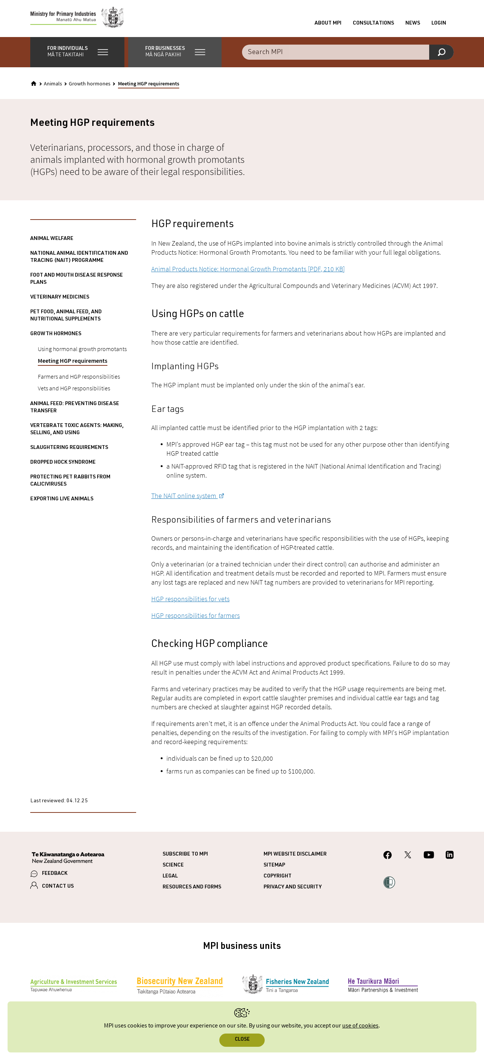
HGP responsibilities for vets (190, 599)
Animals (53, 84)
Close (242, 1039)
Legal (170, 877)
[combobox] (348, 52)
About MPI (328, 23)
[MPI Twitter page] (407, 857)
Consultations (373, 23)
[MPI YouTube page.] (429, 857)
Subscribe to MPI (185, 855)
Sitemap (274, 866)
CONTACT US (58, 887)
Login (438, 23)
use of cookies (360, 1026)
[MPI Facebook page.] (387, 856)
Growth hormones (89, 84)
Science (173, 866)
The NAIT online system (184, 496)
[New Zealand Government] (68, 859)
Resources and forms (192, 888)
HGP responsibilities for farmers (195, 616)
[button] (77, 53)
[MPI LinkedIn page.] (449, 857)
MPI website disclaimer (295, 855)
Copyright (278, 877)
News (412, 23)
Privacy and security (293, 888)
